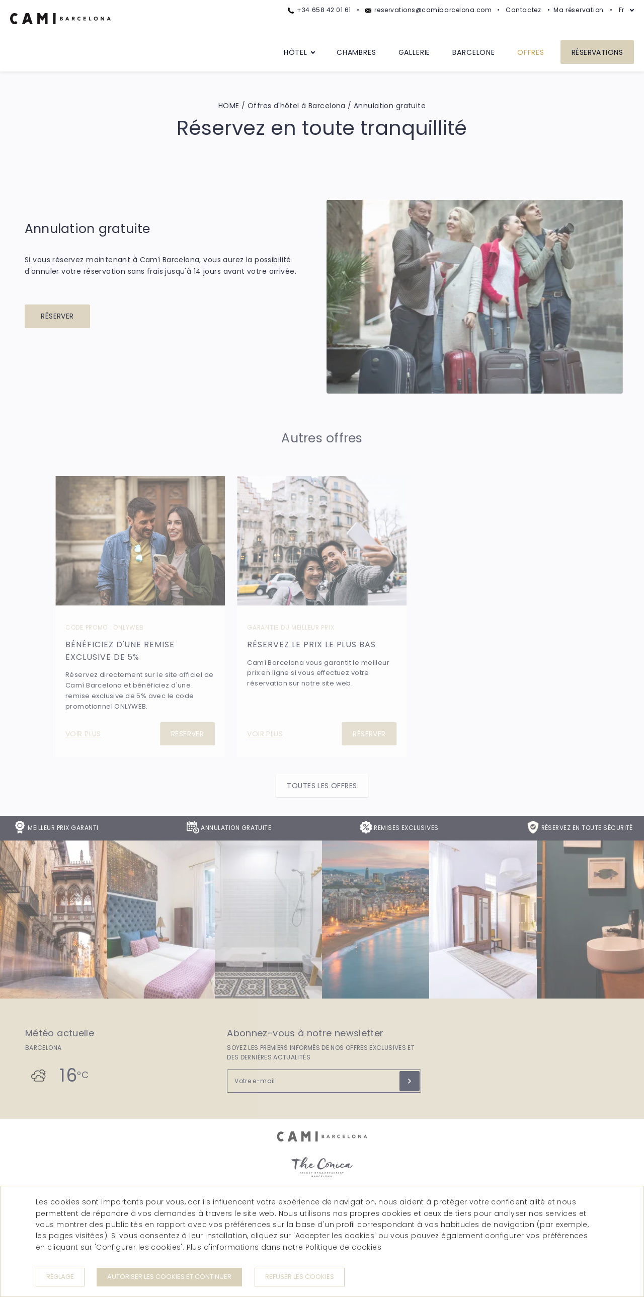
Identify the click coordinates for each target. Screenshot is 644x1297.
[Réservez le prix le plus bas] (322, 540)
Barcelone (473, 52)
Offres (530, 52)
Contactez (523, 10)
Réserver (57, 316)
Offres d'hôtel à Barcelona (297, 106)
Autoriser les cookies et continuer (169, 1276)
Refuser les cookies (299, 1276)
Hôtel (295, 52)
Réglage (60, 1276)
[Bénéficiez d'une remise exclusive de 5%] (140, 540)
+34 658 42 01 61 (319, 10)
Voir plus (83, 734)
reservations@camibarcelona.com (428, 10)
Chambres (356, 52)
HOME (228, 106)
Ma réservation (578, 10)
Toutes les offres (322, 786)
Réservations (597, 52)
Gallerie (414, 52)
